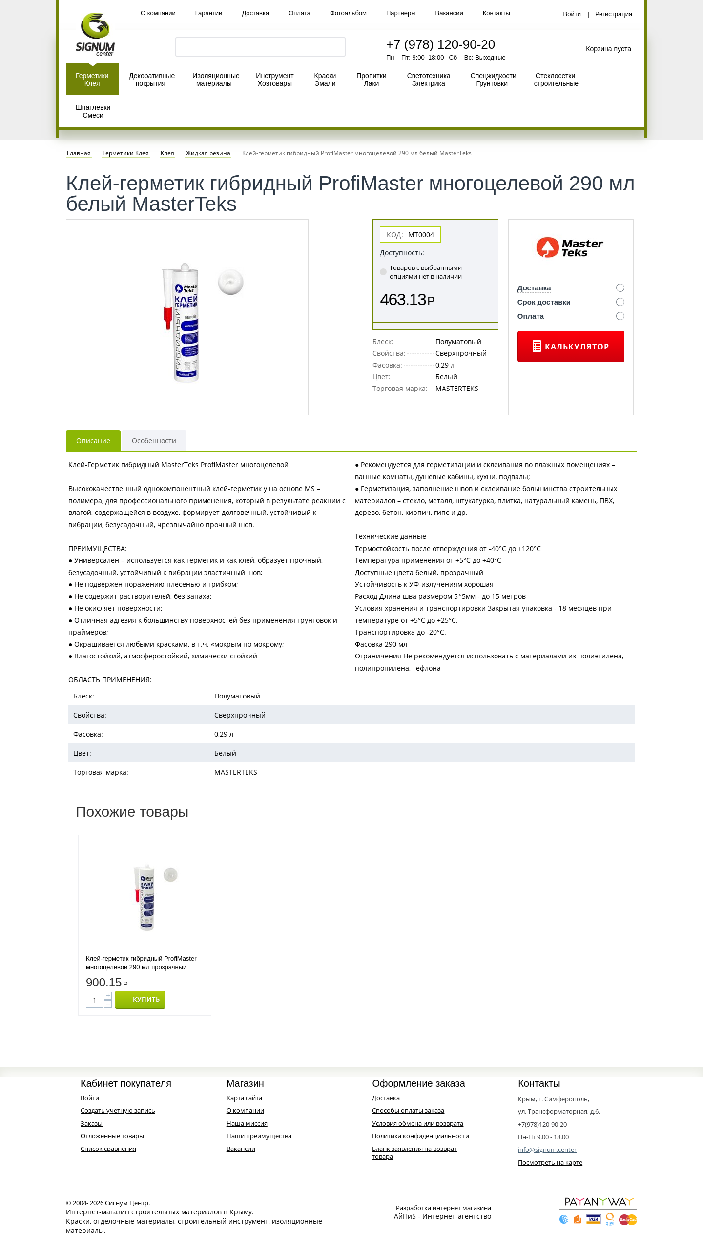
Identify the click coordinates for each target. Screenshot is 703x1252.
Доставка (255, 13)
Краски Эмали (325, 79)
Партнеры (400, 13)
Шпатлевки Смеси (93, 111)
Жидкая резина (208, 153)
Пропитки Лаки (371, 79)
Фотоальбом (348, 13)
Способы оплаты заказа (408, 1110)
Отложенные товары (112, 1135)
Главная (79, 153)
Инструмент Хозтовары (274, 79)
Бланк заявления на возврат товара (414, 1152)
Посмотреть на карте (550, 1162)
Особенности (154, 440)
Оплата (299, 13)
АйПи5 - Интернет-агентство (442, 1216)
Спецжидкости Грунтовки (494, 79)
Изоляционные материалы (216, 79)
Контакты (496, 13)
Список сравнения (108, 1148)
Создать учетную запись (118, 1110)
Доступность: (402, 252)
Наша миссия (247, 1123)
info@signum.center (547, 1149)
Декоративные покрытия (152, 79)
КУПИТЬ (146, 999)
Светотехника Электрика (429, 79)
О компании (158, 13)
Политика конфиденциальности (420, 1135)
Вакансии (449, 13)
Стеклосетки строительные (556, 79)
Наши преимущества (259, 1135)
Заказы (92, 1123)
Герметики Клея (92, 79)
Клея (167, 153)
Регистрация (613, 14)
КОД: (395, 234)
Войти (572, 14)
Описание (93, 440)
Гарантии (209, 13)
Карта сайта (244, 1097)
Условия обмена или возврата (417, 1123)
